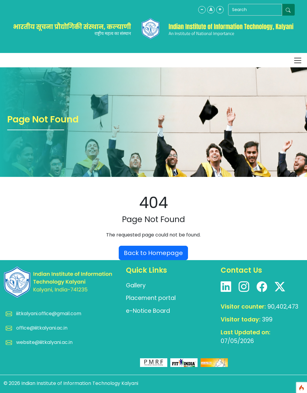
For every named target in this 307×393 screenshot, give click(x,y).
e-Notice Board (148, 311)
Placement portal (151, 298)
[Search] (255, 10)
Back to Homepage (153, 253)
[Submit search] (288, 10)
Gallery (136, 285)
